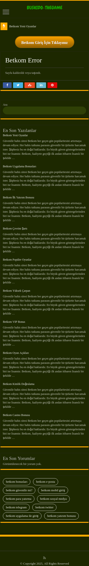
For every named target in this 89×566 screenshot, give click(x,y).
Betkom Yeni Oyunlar (22, 22)
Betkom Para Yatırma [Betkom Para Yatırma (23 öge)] (18, 495)
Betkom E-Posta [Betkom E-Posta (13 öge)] (45, 478)
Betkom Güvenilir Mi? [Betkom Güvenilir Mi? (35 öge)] (19, 486)
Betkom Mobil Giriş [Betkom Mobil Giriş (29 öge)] (53, 486)
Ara (5, 101)
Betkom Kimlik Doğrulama (18, 380)
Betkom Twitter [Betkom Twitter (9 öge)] (44, 503)
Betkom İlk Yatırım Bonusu (18, 194)
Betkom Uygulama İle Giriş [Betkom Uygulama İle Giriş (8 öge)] (22, 512)
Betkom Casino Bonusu (16, 411)
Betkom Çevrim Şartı (15, 225)
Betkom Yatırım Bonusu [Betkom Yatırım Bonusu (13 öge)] (61, 512)
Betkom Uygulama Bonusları (19, 162)
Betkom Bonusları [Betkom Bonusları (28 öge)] (16, 478)
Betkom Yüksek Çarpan (16, 287)
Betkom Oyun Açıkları (16, 349)
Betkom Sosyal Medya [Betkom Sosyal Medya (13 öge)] (53, 495)
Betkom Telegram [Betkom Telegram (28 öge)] (16, 503)
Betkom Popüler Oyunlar (17, 256)
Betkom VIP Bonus (14, 318)
